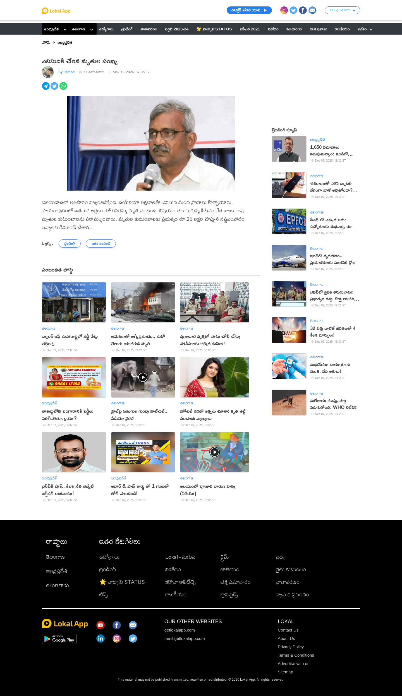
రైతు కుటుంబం (291, 569)
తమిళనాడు (57, 585)
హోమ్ (46, 42)
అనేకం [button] (365, 29)
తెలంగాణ (78, 29)
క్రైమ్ (225, 556)
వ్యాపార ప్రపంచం (292, 594)
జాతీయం (230, 569)
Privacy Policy (291, 646)
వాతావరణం (288, 581)
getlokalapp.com (179, 630)
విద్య (280, 556)
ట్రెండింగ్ (107, 569)
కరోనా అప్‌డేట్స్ (180, 581)
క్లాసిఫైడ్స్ (229, 594)
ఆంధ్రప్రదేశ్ (51, 29)
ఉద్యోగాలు (109, 556)
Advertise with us (293, 663)
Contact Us (288, 630)
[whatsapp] (63, 89)
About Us (286, 638)
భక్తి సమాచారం (236, 581)
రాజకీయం (175, 594)
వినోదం (173, 569)
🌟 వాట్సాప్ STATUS (122, 581)
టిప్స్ (103, 594)
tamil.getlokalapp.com (184, 638)
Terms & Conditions (296, 655)
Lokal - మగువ (180, 556)
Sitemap (285, 671)
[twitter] (55, 89)
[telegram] (46, 89)
